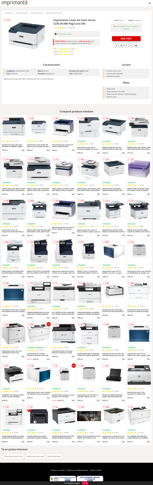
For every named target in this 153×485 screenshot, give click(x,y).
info (23, 150)
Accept (85, 483)
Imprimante (8, 13)
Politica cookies (95, 470)
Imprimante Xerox (36, 13)
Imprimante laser (22, 13)
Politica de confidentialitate (77, 470)
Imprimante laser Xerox (54, 13)
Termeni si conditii (57, 470)
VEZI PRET (126, 38)
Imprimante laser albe (35, 456)
